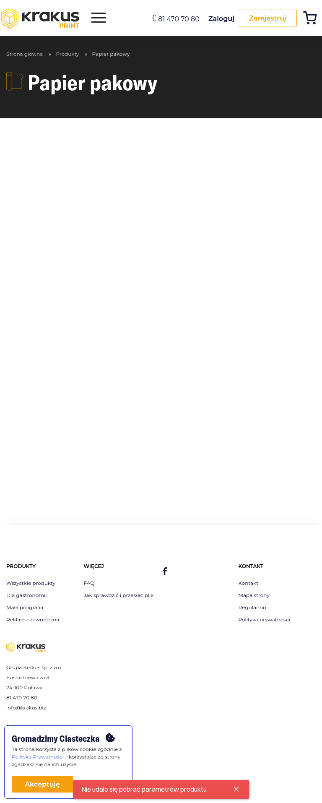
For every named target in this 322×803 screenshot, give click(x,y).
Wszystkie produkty (30, 583)
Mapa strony (254, 595)
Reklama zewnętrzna (32, 619)
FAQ (89, 583)
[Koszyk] (312, 19)
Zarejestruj (265, 18)
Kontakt (249, 583)
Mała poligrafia (24, 607)
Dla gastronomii (26, 595)
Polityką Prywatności (38, 756)
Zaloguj (217, 19)
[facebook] (165, 571)
